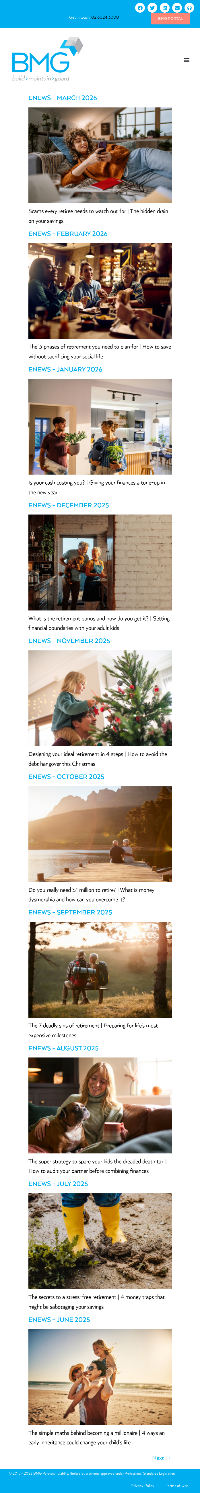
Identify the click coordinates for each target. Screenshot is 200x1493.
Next (162, 1458)
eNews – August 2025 (63, 1048)
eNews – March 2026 (62, 98)
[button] (186, 60)
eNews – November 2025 (69, 641)
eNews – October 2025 (66, 777)
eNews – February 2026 (68, 234)
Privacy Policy (142, 1486)
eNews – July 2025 (58, 1184)
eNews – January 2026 (65, 369)
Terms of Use (177, 1486)
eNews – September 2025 (70, 912)
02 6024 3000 (105, 17)
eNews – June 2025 (59, 1320)
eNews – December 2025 (68, 505)
